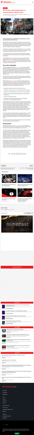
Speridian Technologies (10, 60)
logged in (6, 209)
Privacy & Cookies (6, 405)
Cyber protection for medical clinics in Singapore (15, 329)
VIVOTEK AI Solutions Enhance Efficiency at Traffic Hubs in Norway (13, 355)
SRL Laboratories (19, 67)
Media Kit (4, 411)
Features (5, 8)
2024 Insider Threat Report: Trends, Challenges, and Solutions (16, 310)
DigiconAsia (5, 392)
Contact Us (5, 400)
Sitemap (4, 402)
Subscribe (4, 414)
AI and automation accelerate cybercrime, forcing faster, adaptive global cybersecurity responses (25, 199)
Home (4, 397)
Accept (17, 433)
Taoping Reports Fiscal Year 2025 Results (9, 360)
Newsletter (5, 417)
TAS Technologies (14, 80)
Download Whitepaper (9, 308)
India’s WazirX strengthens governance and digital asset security (18, 334)
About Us (4, 399)
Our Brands (5, 390)
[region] (17, 224)
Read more (8, 332)
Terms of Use (5, 407)
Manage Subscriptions (7, 416)
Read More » (4, 357)
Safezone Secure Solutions (17, 125)
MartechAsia (5, 394)
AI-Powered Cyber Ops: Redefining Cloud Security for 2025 (16, 315)
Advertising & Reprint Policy (8, 409)
